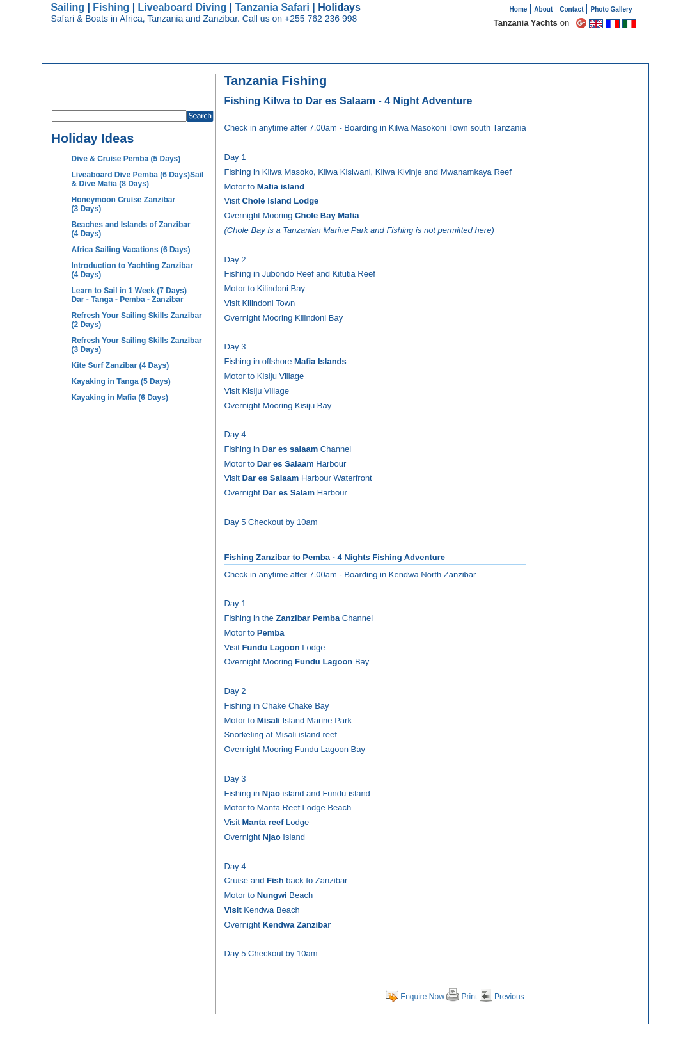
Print (461, 996)
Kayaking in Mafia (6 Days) (120, 397)
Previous (502, 996)
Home (519, 9)
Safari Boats (333, 51)
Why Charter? (397, 51)
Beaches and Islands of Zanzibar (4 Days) (131, 229)
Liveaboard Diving (182, 7)
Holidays (279, 51)
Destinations (224, 51)
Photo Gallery (611, 9)
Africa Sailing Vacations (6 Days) (131, 249)
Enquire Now (415, 996)
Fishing (111, 7)
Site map (417, 1034)
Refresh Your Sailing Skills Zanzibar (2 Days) (137, 320)
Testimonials (461, 51)
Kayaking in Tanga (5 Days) (121, 381)
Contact (571, 9)
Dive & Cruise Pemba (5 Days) (126, 158)
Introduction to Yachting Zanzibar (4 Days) (132, 270)
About (543, 9)
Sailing (67, 7)
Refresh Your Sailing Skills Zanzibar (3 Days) (137, 345)
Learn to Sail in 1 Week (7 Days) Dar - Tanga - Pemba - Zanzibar (129, 295)
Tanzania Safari (272, 7)
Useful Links (520, 1034)
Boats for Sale (527, 51)
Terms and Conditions (466, 1034)
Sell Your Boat (594, 51)
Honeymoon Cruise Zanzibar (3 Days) (124, 204)
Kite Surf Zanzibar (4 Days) (120, 365)
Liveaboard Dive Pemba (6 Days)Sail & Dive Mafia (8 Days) (138, 179)
